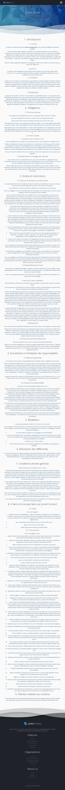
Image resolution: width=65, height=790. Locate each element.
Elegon (35, 786)
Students (32, 739)
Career (32, 773)
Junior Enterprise (32, 743)
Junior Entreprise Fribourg (32, 760)
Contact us (32, 775)
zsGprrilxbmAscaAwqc (32, 762)
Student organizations (32, 741)
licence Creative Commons (37, 242)
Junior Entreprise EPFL (32, 758)
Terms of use (32, 777)
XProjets (32, 756)
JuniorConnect (28, 786)
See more (32, 764)
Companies (32, 747)
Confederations (32, 745)
